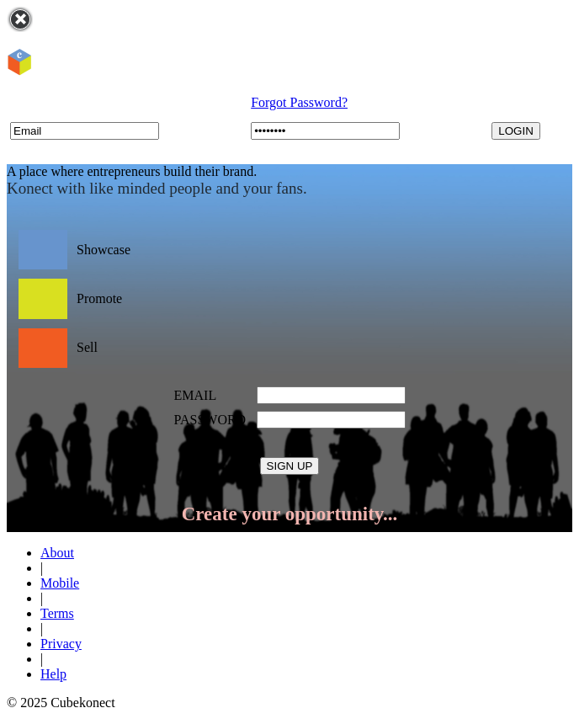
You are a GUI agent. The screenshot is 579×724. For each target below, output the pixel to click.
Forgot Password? (299, 102)
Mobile (59, 583)
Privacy (61, 643)
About (57, 553)
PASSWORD (210, 420)
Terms (57, 613)
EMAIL (195, 395)
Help (53, 674)
